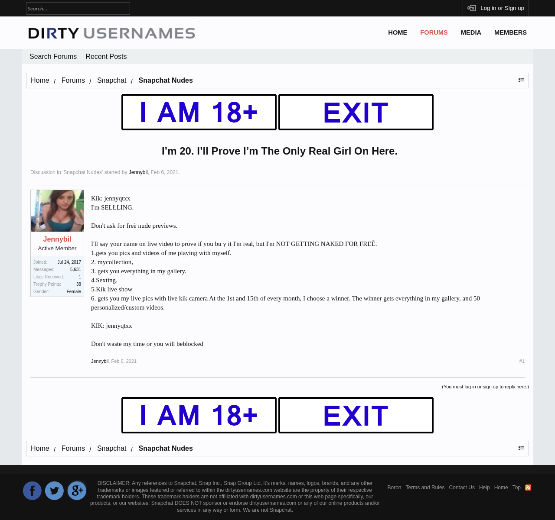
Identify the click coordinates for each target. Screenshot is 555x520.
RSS (528, 487)
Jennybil (138, 172)
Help (484, 487)
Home (397, 32)
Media (471, 32)
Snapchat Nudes (82, 172)
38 (78, 284)
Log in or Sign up (502, 8)
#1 (522, 361)
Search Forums (53, 56)
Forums (434, 32)
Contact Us (462, 487)
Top (517, 487)
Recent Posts (106, 56)
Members (510, 32)
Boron (395, 487)
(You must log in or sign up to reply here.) (485, 386)
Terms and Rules (425, 487)
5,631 (75, 269)
